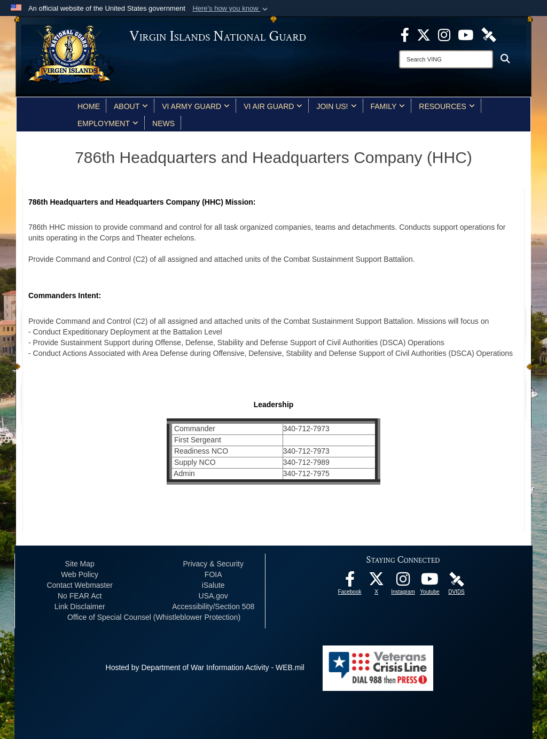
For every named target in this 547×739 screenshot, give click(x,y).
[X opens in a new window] (424, 34)
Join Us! (336, 106)
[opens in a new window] (405, 34)
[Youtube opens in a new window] (465, 34)
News (163, 123)
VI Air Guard (273, 106)
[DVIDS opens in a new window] (489, 34)
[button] (231, 8)
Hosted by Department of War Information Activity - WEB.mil (205, 667)
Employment (107, 123)
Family (388, 106)
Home (88, 106)
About (131, 106)
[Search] (446, 59)
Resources (447, 106)
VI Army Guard (196, 106)
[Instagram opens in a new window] (444, 34)
